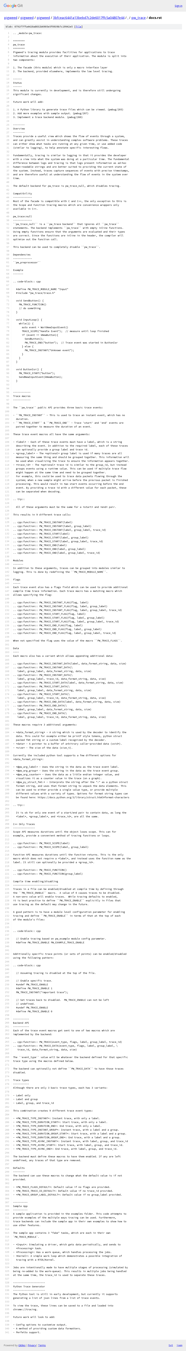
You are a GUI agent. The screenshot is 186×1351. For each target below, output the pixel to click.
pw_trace (138, 17)
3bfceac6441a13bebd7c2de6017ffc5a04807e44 (88, 17)
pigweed (10, 17)
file (78, 26)
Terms (42, 1345)
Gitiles (21, 1345)
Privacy (32, 1345)
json (179, 1345)
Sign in (178, 5)
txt (171, 1345)
